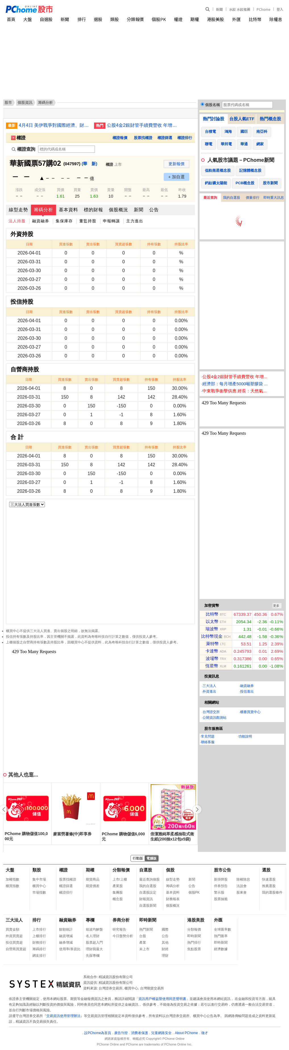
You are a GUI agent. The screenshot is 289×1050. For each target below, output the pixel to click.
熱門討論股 (213, 118)
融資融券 (40, 221)
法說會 (241, 886)
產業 (142, 943)
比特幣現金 (212, 636)
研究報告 (119, 929)
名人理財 (92, 936)
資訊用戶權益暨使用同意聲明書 (162, 999)
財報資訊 (146, 899)
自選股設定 (147, 892)
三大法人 (209, 686)
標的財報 (93, 209)
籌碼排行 (39, 949)
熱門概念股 (270, 118)
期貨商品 (92, 879)
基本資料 (68, 209)
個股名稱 (212, 105)
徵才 (204, 1033)
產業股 (118, 886)
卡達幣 (211, 651)
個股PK (159, 19)
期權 (194, 19)
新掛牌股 (221, 879)
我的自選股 (231, 198)
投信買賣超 (14, 943)
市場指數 (39, 892)
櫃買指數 (12, 886)
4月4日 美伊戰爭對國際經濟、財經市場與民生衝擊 (54, 125)
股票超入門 (94, 943)
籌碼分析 (43, 209)
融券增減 (66, 943)
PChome (263, 9)
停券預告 (221, 886)
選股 (98, 19)
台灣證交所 (211, 712)
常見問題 (208, 736)
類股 (114, 19)
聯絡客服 (208, 742)
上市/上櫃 (120, 879)
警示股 (219, 892)
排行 (81, 19)
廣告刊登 (121, 1033)
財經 (165, 949)
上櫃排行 (39, 936)
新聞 (219, 9)
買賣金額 (12, 929)
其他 (165, 943)
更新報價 (176, 163)
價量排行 (252, 198)
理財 (165, 956)
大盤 (27, 19)
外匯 (236, 19)
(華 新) (89, 163)
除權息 (275, 19)
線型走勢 (18, 209)
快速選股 (269, 879)
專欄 (90, 920)
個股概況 (118, 209)
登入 (279, 9)
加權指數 (12, 879)
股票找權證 (143, 138)
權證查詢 (23, 149)
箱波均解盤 (94, 929)
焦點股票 (194, 949)
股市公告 (222, 869)
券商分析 (121, 920)
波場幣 (212, 658)
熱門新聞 (146, 929)
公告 (154, 209)
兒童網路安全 (161, 1033)
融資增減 (66, 936)
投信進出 (247, 691)
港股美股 (215, 19)
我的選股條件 (272, 892)
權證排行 (184, 138)
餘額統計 (66, 929)
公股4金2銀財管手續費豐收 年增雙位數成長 (142, 125)
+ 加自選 (176, 176)
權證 (178, 19)
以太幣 (212, 621)
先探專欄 (92, 956)
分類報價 (135, 19)
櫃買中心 (39, 886)
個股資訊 (25, 102)
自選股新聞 (147, 906)
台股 (142, 936)
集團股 (118, 892)
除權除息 (243, 879)
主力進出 (134, 221)
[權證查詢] (66, 149)
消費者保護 (139, 1033)
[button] (197, 809)
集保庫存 (64, 221)
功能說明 (245, 736)
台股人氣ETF (241, 118)
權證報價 (120, 138)
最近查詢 (210, 198)
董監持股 (87, 221)
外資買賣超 (14, 936)
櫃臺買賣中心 (250, 712)
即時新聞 (147, 920)
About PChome (186, 1033)
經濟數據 (221, 949)
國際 (165, 929)
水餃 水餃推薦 (239, 9)
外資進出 (209, 691)
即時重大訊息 (273, 198)
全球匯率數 (222, 929)
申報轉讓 (111, 221)
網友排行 (39, 956)
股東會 (241, 892)
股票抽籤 (221, 899)
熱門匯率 (221, 936)
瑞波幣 (211, 628)
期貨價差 (92, 886)
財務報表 (173, 899)
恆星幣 (211, 665)
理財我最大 (94, 949)
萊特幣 (212, 643)
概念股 (118, 899)
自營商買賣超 (16, 949)
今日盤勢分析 (123, 936)
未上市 (144, 949)
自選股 (46, 19)
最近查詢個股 (149, 879)
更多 (276, 605)
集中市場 (39, 879)
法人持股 (17, 221)
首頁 (11, 19)
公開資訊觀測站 (214, 718)
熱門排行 (194, 943)
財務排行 (39, 943)
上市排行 (39, 929)
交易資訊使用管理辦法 (63, 1016)
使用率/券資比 (69, 949)
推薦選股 (269, 886)
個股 (170, 869)
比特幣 (255, 19)
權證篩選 (164, 138)
